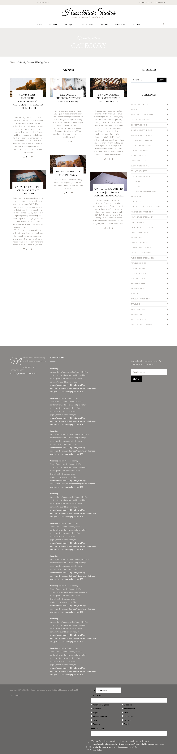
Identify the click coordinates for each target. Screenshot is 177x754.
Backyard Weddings (140, 120)
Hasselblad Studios (88, 13)
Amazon (96, 724)
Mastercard (129, 708)
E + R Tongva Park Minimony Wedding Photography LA (108, 98)
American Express (101, 705)
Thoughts (135, 294)
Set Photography (138, 283)
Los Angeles (136, 202)
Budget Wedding (139, 125)
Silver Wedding (138, 289)
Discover (128, 705)
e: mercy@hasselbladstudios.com (23, 373)
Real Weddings (138, 268)
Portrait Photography (141, 253)
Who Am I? (53, 24)
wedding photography (141, 324)
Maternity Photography (142, 217)
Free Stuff (135, 181)
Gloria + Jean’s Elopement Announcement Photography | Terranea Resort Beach (28, 101)
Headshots (136, 196)
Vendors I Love (87, 24)
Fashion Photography (141, 176)
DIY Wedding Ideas (139, 150)
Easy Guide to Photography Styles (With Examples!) (68, 98)
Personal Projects (139, 243)
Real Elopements (138, 263)
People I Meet (137, 237)
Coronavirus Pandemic (141, 130)
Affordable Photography (142, 115)
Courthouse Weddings (141, 135)
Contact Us (136, 24)
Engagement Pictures (141, 161)
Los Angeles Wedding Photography (147, 207)
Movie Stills (104, 24)
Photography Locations (142, 248)
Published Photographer (142, 258)
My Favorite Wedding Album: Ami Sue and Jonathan (27, 190)
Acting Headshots (139, 104)
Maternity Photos (139, 222)
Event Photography (140, 166)
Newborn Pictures (139, 232)
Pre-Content (96, 695)
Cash (95, 720)
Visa (126, 712)
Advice (134, 110)
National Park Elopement (142, 227)
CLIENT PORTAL (146, 2)
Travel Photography (140, 299)
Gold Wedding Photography (144, 191)
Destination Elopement (141, 140)
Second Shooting (139, 273)
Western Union (100, 716)
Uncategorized (138, 309)
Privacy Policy (96, 750)
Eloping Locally (138, 156)
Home (39, 24)
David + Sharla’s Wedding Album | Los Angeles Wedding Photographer (108, 192)
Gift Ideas (135, 186)
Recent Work (120, 24)
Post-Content (97, 728)
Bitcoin (127, 720)
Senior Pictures (138, 278)
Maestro (97, 708)
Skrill (126, 724)
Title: (93, 690)
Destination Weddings (141, 145)
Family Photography (140, 171)
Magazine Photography (142, 212)
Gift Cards (129, 716)
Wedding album (138, 319)
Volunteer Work (138, 314)
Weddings (70, 24)
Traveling (135, 304)
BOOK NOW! (161, 2)
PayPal (96, 712)
